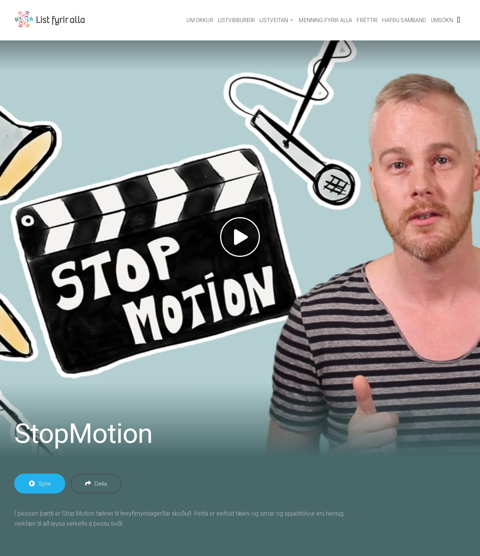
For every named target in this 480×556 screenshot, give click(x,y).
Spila (40, 483)
